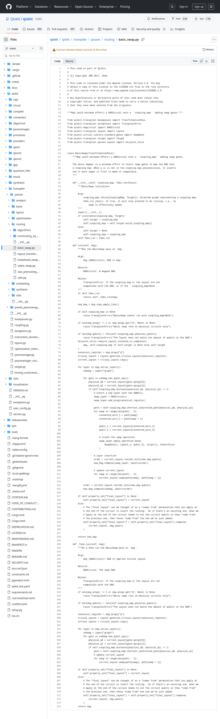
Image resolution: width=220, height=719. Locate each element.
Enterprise (108, 7)
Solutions (43, 7)
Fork (179, 19)
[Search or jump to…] (172, 6)
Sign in (184, 6)
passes (107, 39)
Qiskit (15, 18)
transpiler (92, 39)
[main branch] (26, 48)
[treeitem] (28, 248)
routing (121, 39)
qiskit (28, 18)
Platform (24, 7)
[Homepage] (9, 7)
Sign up (199, 6)
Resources (63, 7)
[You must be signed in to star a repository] (203, 18)
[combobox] (31, 55)
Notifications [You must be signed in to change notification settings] (156, 18)
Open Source (86, 7)
